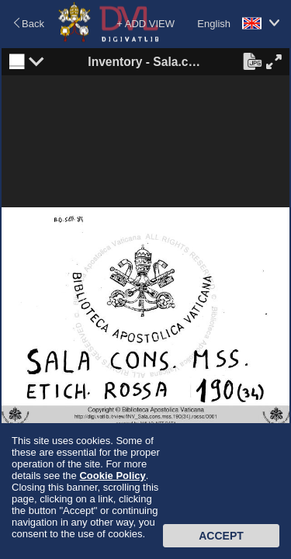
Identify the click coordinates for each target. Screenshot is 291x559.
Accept (221, 535)
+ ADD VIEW (145, 24)
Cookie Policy (112, 475)
